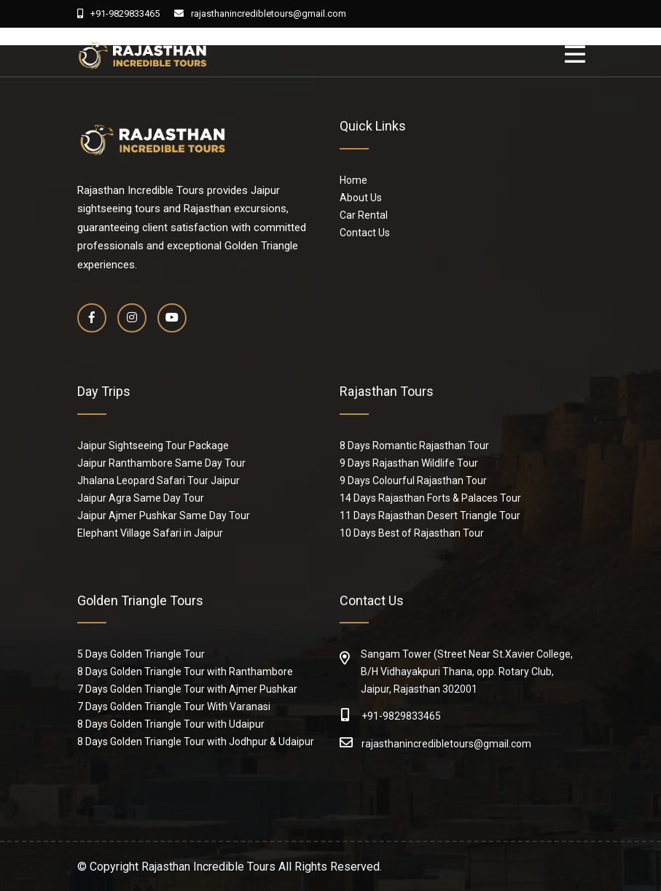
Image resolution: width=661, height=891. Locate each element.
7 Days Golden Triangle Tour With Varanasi (173, 706)
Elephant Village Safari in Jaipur (150, 533)
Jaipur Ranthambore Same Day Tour (161, 463)
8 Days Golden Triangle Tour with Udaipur (171, 724)
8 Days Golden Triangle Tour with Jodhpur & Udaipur (195, 741)
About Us (361, 197)
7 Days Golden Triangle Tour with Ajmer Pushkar (187, 689)
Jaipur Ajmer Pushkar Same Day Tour (163, 515)
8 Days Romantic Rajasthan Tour (414, 445)
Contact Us (365, 232)
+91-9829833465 (118, 13)
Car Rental (364, 215)
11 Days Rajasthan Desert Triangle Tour (430, 515)
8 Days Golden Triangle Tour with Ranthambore (185, 671)
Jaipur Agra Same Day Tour (140, 498)
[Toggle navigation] (578, 55)
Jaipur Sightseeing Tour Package (153, 445)
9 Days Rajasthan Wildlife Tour (409, 463)
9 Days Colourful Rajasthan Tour (413, 480)
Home (353, 180)
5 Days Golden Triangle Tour (141, 654)
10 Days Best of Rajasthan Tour (412, 533)
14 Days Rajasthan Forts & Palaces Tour (430, 498)
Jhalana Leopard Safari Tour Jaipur (158, 480)
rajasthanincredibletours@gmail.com (260, 13)
